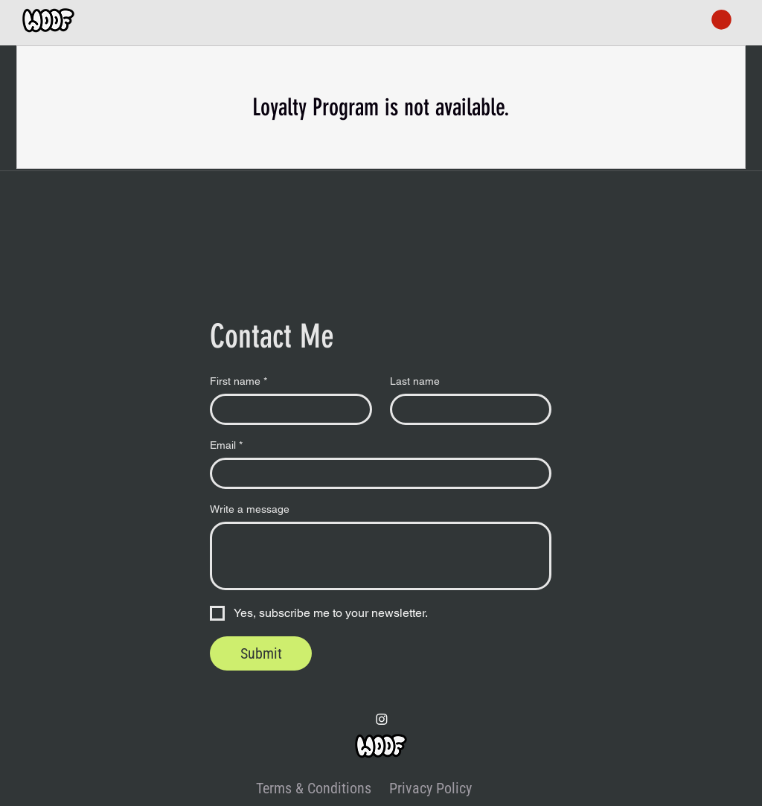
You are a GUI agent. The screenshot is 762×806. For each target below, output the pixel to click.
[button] (721, 20)
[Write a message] (380, 556)
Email (226, 445)
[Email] (376, 473)
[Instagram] (381, 718)
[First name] (286, 409)
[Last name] (466, 409)
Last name (415, 381)
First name (238, 381)
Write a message (249, 509)
